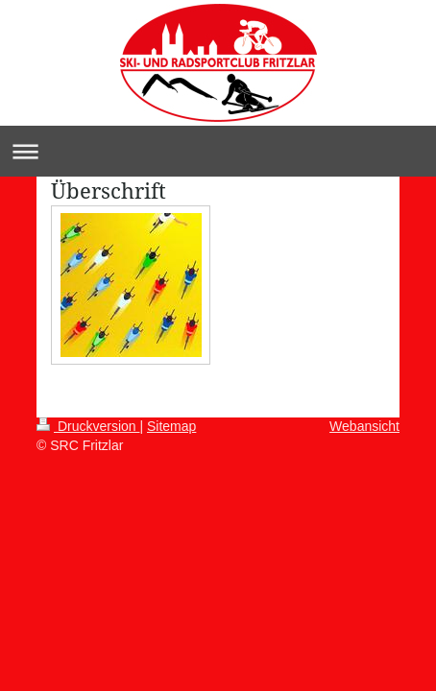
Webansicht (364, 426)
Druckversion (87, 426)
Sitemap (171, 426)
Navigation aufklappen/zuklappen (218, 151)
